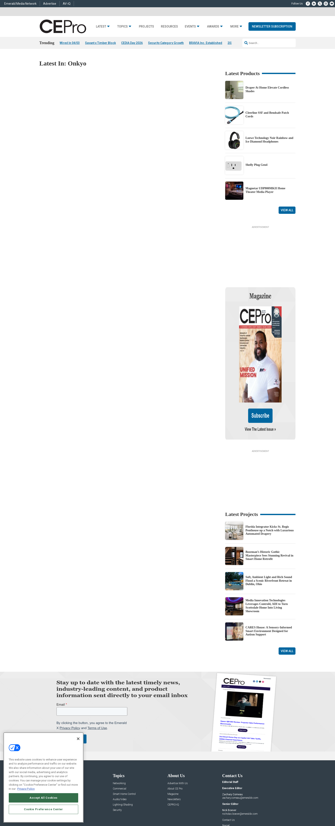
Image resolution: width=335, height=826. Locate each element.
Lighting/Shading (123, 759)
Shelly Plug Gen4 (256, 165)
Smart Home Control (124, 749)
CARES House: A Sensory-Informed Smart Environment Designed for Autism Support (268, 586)
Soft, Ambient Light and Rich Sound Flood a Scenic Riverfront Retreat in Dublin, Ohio (268, 535)
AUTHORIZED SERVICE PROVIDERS (151, 809)
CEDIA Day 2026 (132, 43)
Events (190, 26)
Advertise (49, 3)
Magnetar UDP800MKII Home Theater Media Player (265, 190)
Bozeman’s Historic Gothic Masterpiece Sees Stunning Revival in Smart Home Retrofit (269, 510)
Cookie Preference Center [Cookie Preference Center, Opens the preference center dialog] (43, 809)
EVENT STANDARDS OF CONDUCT (194, 809)
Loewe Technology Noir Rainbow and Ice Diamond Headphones (269, 139)
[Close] (78, 738)
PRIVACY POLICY (284, 809)
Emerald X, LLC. (264, 802)
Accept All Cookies (43, 797)
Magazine (173, 749)
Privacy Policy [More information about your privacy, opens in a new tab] (26, 788)
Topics (122, 26)
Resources (169, 26)
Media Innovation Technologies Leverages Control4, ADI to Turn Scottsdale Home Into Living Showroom (266, 561)
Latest (101, 26)
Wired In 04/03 (70, 43)
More (234, 26)
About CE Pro (175, 743)
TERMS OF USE (263, 809)
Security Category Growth (166, 43)
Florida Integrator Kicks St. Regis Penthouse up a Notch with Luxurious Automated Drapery (269, 485)
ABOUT (111, 809)
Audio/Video (119, 754)
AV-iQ (67, 3)
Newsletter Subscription (272, 26)
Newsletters (174, 754)
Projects (146, 26)
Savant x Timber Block (100, 43)
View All (287, 210)
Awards (213, 26)
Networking (119, 738)
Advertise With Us (178, 738)
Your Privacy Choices (230, 809)
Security (117, 765)
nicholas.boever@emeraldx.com (240, 768)
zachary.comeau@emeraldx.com (240, 752)
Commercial (119, 743)
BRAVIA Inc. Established (205, 43)
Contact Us (228, 774)
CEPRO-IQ (173, 759)
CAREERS (123, 809)
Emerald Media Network (20, 3)
